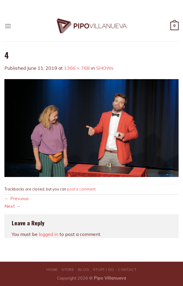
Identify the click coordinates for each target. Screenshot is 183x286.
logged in (48, 234)
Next (12, 206)
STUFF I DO (103, 269)
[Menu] (7, 26)
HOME (51, 269)
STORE (68, 269)
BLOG (83, 269)
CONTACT (127, 269)
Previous (16, 198)
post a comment (81, 189)
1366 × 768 (77, 68)
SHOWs (104, 68)
